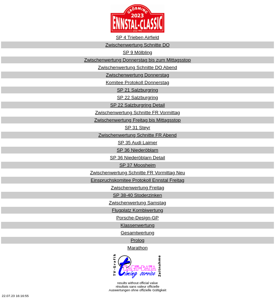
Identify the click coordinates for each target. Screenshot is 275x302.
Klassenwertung (138, 225)
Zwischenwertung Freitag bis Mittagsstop (137, 120)
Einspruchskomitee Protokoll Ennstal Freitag (137, 180)
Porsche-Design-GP (137, 217)
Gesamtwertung (137, 232)
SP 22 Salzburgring (137, 97)
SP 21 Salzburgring (137, 90)
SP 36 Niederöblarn (137, 150)
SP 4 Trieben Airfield (137, 37)
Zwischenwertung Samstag (137, 202)
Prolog (138, 240)
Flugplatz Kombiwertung (137, 210)
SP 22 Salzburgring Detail (137, 105)
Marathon (137, 247)
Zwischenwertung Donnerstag (137, 75)
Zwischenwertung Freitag (137, 187)
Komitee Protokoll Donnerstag (137, 82)
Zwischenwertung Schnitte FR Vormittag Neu (137, 172)
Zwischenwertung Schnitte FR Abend (137, 135)
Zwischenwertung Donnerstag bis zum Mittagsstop (137, 60)
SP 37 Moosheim (137, 165)
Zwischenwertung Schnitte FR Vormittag (137, 112)
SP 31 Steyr (137, 127)
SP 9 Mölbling (137, 52)
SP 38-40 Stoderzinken (137, 195)
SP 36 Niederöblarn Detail (137, 157)
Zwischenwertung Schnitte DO (137, 45)
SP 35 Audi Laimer (137, 142)
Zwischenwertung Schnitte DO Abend (137, 67)
